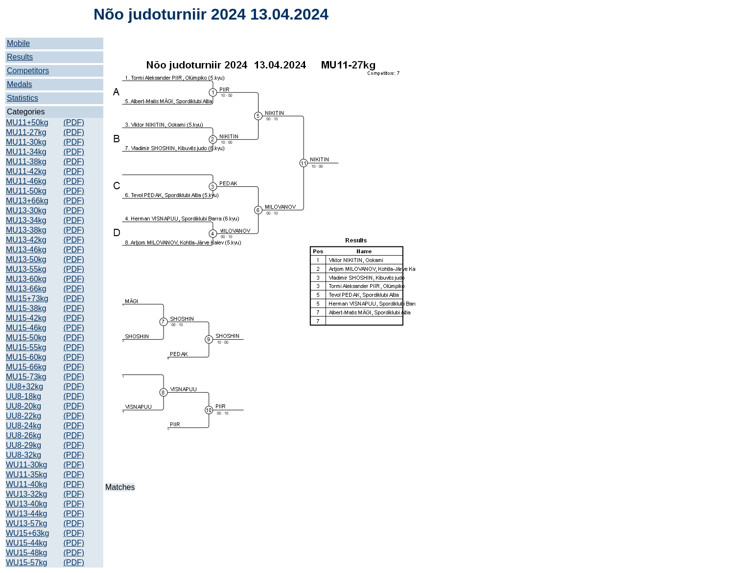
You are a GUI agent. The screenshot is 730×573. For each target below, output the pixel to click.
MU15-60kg (26, 357)
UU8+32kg (24, 386)
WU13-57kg (26, 523)
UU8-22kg (23, 416)
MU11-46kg (26, 181)
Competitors (28, 70)
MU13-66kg (26, 289)
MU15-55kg (26, 347)
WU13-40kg (26, 504)
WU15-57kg (26, 562)
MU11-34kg (26, 152)
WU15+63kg (27, 533)
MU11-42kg (26, 171)
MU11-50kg (26, 191)
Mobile (18, 43)
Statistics (22, 98)
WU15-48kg (26, 553)
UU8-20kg (23, 406)
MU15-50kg (26, 337)
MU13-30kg (26, 210)
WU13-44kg (26, 513)
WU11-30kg (26, 465)
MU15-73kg (26, 377)
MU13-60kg (26, 279)
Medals (19, 84)
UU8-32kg (23, 455)
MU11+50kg (27, 122)
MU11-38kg (26, 161)
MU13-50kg (26, 259)
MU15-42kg (26, 318)
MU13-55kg (26, 269)
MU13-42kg (26, 240)
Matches (120, 487)
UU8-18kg (23, 396)
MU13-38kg (26, 230)
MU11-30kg (26, 142)
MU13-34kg (26, 220)
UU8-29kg (23, 445)
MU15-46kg (26, 328)
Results (20, 57)
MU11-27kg (26, 132)
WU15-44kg (26, 543)
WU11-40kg (26, 484)
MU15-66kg (26, 367)
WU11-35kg (26, 474)
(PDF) (73, 122)
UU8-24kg (23, 425)
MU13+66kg (27, 201)
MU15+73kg (27, 298)
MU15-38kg (26, 308)
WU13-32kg (26, 494)
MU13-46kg (26, 249)
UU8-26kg (23, 435)
